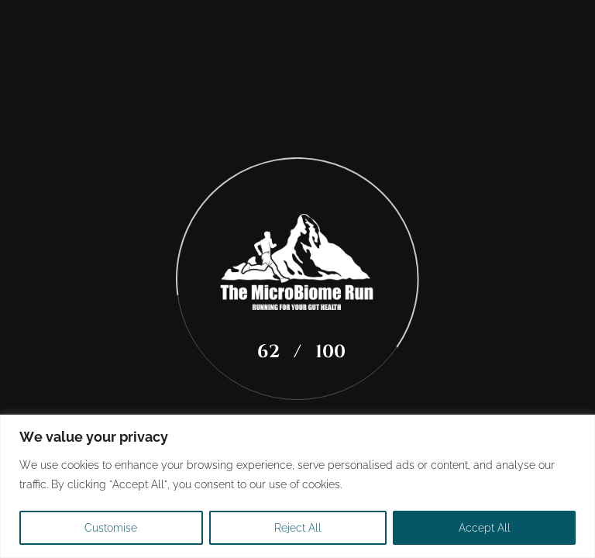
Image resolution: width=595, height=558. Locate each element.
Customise (110, 528)
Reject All (298, 528)
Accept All (485, 528)
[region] (297, 486)
